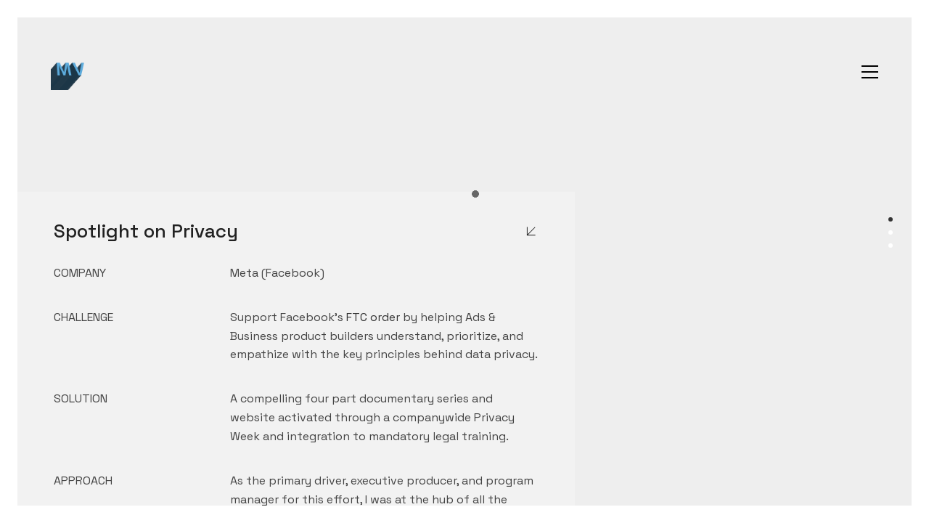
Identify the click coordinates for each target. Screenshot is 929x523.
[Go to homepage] (69, 72)
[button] (870, 72)
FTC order (373, 317)
